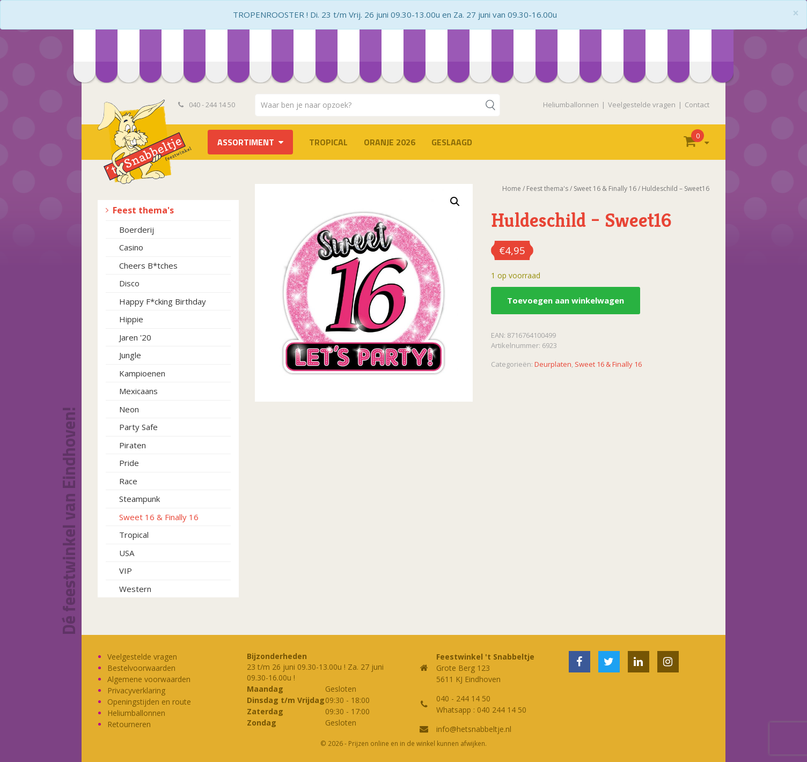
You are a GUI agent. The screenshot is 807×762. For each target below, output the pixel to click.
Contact (697, 104)
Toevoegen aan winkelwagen (565, 300)
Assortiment (245, 142)
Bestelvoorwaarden (141, 668)
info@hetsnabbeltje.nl (473, 729)
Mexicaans (138, 391)
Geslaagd (451, 142)
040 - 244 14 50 (206, 104)
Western (135, 588)
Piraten (132, 445)
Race (128, 481)
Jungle (130, 355)
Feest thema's (143, 210)
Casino (131, 247)
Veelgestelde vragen (642, 104)
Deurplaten (552, 364)
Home (511, 188)
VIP (125, 570)
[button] (455, 201)
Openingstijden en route (149, 702)
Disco (129, 283)
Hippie (131, 319)
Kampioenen (142, 373)
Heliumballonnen (571, 104)
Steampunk (139, 498)
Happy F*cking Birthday (162, 301)
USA (126, 553)
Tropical (328, 142)
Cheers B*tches (148, 265)
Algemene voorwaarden (148, 679)
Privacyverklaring (136, 690)
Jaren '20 (135, 337)
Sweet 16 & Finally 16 (159, 517)
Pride (129, 462)
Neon (129, 409)
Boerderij (136, 229)
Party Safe (138, 426)
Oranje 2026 (389, 142)
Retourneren (129, 724)
